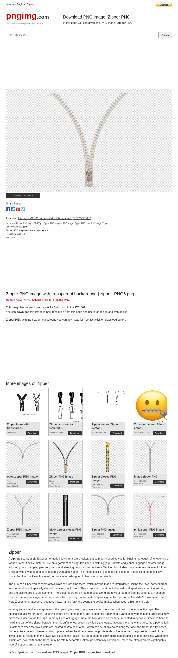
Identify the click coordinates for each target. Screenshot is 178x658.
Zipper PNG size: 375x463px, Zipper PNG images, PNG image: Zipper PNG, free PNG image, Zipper (62, 223)
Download (32, 433)
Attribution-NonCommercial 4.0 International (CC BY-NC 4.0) (54, 218)
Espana (30, 4)
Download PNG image (23, 196)
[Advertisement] (89, 65)
